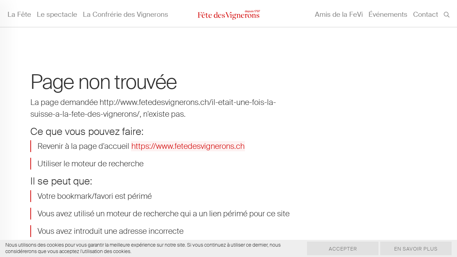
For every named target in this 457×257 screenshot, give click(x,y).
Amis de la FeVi (339, 14)
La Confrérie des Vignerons (125, 14)
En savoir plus (416, 249)
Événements (387, 14)
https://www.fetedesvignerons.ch (188, 146)
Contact (425, 14)
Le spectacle (57, 14)
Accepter (343, 249)
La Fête (19, 14)
